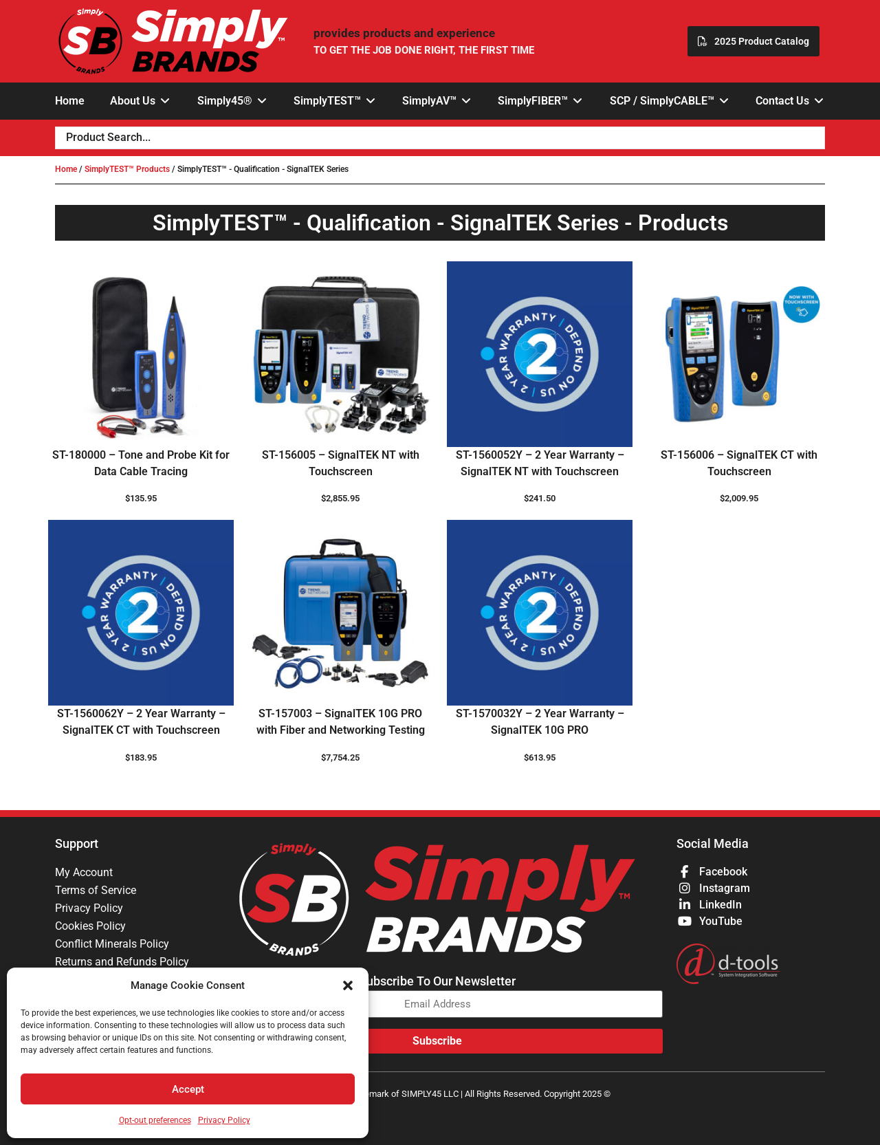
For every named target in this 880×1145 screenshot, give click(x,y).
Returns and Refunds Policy (122, 961)
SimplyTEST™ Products (127, 169)
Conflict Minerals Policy (112, 943)
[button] (348, 985)
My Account (84, 872)
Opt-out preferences (155, 1120)
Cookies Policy (90, 926)
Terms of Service (95, 890)
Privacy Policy (224, 1120)
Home (66, 169)
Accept (188, 1089)
